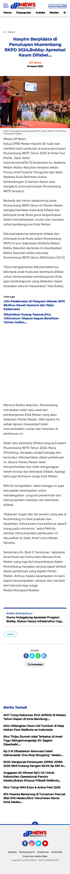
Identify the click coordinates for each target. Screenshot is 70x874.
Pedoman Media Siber (35, 856)
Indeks (40, 12)
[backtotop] (35, 825)
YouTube (47, 845)
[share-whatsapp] (38, 655)
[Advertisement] (35, 362)
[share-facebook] (26, 655)
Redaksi (12, 852)
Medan (54, 12)
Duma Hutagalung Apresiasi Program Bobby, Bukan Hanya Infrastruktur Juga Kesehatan (34, 619)
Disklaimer (43, 852)
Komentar (35, 664)
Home (7, 12)
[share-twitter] (32, 655)
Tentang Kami (27, 852)
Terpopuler (23, 12)
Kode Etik (56, 852)
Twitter (40, 845)
